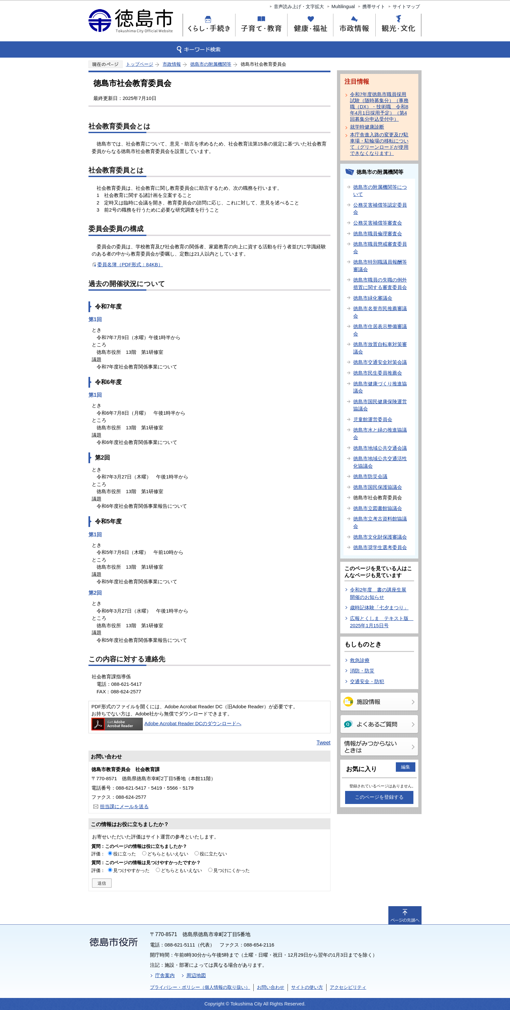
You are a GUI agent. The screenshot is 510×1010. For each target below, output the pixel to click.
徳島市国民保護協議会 (377, 487)
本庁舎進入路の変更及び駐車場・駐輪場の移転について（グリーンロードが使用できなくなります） (379, 144)
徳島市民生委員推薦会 (377, 373)
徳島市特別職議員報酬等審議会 (380, 265)
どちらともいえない (167, 853)
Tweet (323, 742)
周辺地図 (196, 975)
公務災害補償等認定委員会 (380, 208)
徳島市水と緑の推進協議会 (380, 433)
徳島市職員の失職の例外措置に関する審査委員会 (380, 283)
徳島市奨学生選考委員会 (380, 547)
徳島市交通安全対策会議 (380, 362)
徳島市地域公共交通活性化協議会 (380, 462)
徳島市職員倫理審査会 (377, 233)
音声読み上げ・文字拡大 (299, 6)
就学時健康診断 (367, 127)
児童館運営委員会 (372, 419)
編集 (405, 766)
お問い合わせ (270, 987)
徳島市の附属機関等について (380, 190)
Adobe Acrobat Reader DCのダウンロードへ (166, 723)
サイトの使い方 (307, 987)
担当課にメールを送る (124, 806)
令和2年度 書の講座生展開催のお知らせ (378, 593)
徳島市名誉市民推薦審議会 (380, 312)
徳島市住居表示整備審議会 (380, 330)
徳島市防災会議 (370, 476)
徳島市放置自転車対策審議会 (380, 347)
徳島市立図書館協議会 (377, 508)
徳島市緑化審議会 (372, 298)
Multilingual (343, 6)
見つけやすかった (131, 870)
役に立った (124, 853)
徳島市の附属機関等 (210, 64)
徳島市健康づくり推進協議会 (380, 387)
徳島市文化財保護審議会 (380, 537)
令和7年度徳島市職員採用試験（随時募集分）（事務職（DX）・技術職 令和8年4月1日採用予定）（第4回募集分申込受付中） (379, 106)
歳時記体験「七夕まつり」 (379, 607)
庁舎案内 (165, 975)
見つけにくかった (231, 870)
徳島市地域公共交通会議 (380, 448)
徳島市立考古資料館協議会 (380, 522)
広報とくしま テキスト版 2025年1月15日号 (381, 622)
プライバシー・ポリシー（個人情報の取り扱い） (200, 987)
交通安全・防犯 (367, 681)
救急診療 (359, 660)
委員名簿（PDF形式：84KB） (130, 264)
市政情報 (172, 64)
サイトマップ (406, 6)
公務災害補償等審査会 (377, 223)
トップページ (139, 64)
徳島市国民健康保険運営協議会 (380, 405)
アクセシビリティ (348, 987)
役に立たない (213, 853)
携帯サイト (373, 6)
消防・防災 (362, 670)
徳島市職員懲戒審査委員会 (380, 247)
